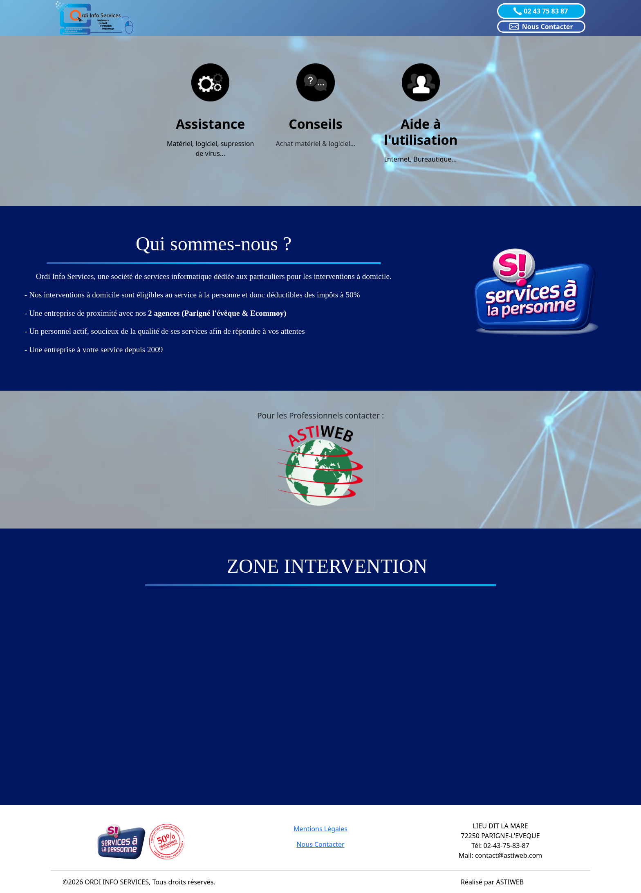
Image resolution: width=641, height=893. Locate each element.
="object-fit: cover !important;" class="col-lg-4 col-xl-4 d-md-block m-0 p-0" (320, 685)
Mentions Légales (320, 828)
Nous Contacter (320, 844)
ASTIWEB (510, 881)
